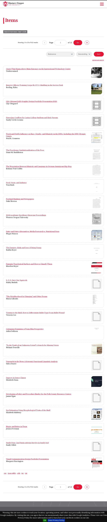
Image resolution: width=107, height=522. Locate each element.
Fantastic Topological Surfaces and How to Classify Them (29, 264)
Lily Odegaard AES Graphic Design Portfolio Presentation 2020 (31, 101)
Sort (99, 54)
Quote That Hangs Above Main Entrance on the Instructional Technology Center (38, 69)
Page (57, 42)
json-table (12, 473)
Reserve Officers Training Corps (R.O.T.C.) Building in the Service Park (34, 85)
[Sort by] (60, 54)
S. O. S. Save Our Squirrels (16, 280)
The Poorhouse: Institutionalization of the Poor (25, 150)
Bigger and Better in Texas (16, 426)
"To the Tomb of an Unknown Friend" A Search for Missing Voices (32, 345)
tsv (22, 473)
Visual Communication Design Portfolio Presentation (27, 459)
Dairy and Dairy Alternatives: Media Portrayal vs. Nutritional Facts (32, 231)
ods (18, 473)
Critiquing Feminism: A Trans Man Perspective (24, 329)
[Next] (87, 42)
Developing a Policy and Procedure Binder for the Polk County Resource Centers (38, 394)
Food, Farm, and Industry (16, 183)
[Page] (60, 42)
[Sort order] (84, 54)
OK (45, 520)
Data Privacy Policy (56, 520)
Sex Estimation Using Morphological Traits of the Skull (28, 410)
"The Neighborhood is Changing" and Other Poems (26, 296)
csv (5, 473)
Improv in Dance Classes (16, 378)
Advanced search (98, 60)
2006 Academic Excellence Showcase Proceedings (26, 215)
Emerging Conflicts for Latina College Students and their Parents (32, 118)
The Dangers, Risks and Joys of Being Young (23, 248)
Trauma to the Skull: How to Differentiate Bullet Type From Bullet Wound (35, 313)
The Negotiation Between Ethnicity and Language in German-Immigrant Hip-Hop (39, 166)
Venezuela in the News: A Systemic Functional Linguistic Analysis (31, 361)
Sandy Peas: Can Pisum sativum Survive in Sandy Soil (27, 443)
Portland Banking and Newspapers (20, 199)
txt (26, 473)
